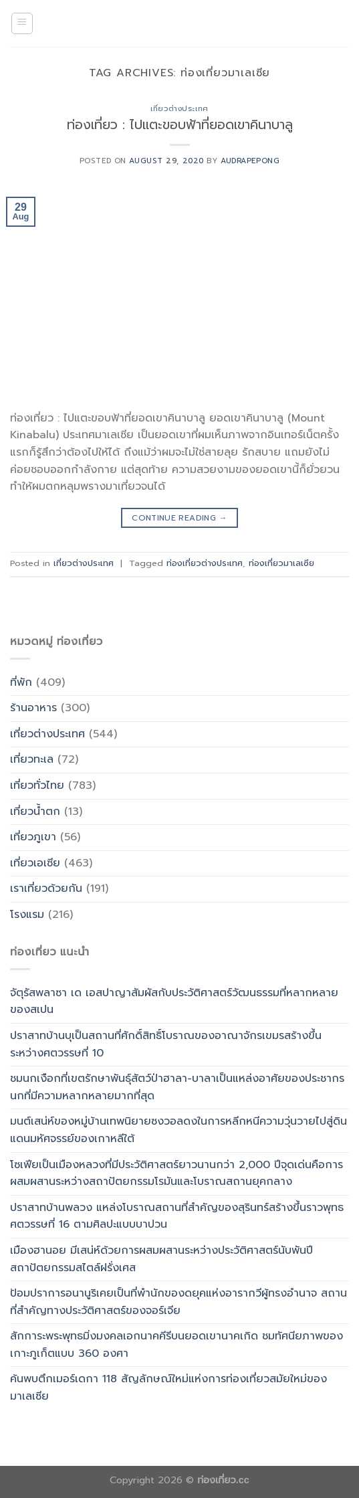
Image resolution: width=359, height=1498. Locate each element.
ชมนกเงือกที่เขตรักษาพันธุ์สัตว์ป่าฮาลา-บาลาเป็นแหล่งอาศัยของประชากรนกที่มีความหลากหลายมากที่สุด (177, 1087)
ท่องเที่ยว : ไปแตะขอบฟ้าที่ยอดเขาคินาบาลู (180, 124)
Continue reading (179, 518)
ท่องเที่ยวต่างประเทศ (204, 563)
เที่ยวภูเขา (33, 837)
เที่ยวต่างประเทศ (179, 108)
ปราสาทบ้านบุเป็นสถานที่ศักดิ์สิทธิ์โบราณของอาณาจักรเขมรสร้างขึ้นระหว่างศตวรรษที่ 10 (166, 1044)
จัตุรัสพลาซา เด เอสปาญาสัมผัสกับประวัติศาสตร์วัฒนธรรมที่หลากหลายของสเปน (174, 1001)
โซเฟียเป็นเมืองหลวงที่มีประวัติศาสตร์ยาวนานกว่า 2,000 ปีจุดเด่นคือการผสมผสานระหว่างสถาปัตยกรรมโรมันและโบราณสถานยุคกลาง (176, 1173)
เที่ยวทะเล (31, 759)
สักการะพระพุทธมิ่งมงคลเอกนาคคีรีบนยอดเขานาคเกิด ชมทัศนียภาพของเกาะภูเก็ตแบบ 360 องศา (176, 1345)
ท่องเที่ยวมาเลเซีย (281, 563)
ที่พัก (21, 682)
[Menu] (22, 23)
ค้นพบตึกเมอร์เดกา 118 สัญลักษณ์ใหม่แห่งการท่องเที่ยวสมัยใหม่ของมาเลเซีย (168, 1387)
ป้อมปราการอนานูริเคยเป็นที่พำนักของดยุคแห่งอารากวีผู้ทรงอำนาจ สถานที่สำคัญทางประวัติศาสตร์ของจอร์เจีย (178, 1302)
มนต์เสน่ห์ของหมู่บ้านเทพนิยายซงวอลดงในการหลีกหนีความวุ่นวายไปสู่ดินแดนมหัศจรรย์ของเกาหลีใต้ (178, 1130)
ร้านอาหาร (33, 708)
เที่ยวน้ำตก (35, 812)
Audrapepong (250, 161)
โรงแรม (27, 915)
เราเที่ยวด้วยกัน (46, 888)
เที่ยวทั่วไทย (37, 785)
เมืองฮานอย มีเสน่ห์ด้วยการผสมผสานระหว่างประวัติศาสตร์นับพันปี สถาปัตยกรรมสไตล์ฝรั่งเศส (161, 1259)
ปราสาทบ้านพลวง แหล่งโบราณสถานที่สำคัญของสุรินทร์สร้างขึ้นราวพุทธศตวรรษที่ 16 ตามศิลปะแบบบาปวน (177, 1216)
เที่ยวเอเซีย (35, 863)
